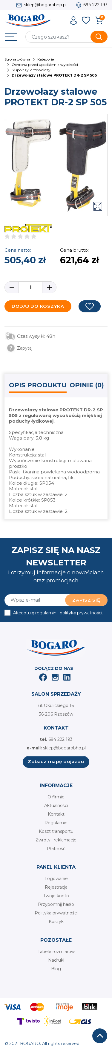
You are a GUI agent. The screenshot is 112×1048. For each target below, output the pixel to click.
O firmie (56, 797)
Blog (56, 968)
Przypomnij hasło (56, 904)
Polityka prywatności (56, 913)
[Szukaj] (66, 37)
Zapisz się (86, 600)
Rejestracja (56, 887)
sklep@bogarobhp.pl (45, 4)
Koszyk (56, 921)
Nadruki (56, 960)
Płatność (56, 848)
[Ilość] (30, 287)
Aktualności (56, 805)
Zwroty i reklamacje (56, 840)
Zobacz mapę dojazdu (56, 761)
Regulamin (56, 822)
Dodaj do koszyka (38, 306)
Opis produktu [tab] (38, 385)
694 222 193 (95, 4)
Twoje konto (56, 895)
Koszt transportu (56, 831)
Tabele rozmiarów (56, 951)
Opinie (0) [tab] (87, 385)
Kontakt (56, 814)
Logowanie (56, 878)
